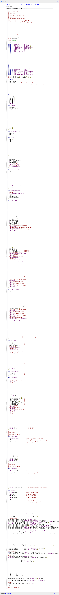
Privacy (8, 593)
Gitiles (6, 593)
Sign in (57, 1)
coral (7, 4)
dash (45, 4)
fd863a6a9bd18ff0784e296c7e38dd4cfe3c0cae (30, 4)
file (25, 8)
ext (42, 4)
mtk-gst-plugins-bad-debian (14, 4)
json (57, 593)
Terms (11, 593)
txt (54, 593)
